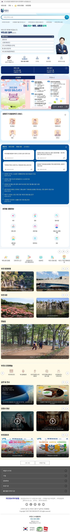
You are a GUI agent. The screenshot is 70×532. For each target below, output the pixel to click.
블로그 (26, 504)
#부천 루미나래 (59, 22)
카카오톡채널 (35, 504)
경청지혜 (4, 39)
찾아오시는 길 (27, 500)
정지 (60, 106)
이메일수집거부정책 (49, 498)
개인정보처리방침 (12, 498)
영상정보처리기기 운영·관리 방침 (31, 498)
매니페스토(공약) (6, 48)
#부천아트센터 (6, 22)
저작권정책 (60, 498)
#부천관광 (49, 22)
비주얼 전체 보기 (66, 106)
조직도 (35, 500)
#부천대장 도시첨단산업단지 (35, 22)
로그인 (27, 463)
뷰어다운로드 (43, 500)
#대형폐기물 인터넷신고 (19, 22)
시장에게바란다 (6, 42)
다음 (62, 106)
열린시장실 (5, 36)
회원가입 (42, 463)
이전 (59, 106)
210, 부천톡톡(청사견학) (8, 45)
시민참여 (18, 77)
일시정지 (63, 251)
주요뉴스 (52, 77)
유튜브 (43, 504)
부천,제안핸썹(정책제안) (8, 51)
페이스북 (31, 504)
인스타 (39, 504)
